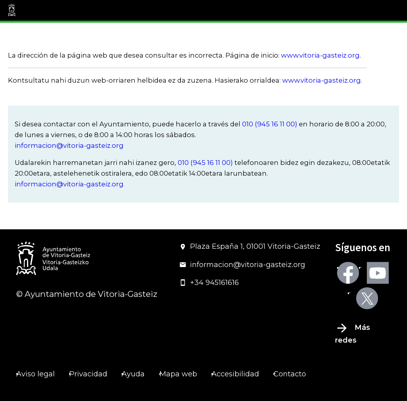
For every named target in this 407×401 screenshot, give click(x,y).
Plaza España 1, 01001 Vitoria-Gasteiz (249, 246)
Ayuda (133, 374)
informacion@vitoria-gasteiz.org (69, 145)
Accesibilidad (235, 374)
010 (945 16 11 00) (269, 124)
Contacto (289, 374)
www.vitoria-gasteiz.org (320, 55)
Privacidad (88, 374)
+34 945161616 (209, 282)
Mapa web (178, 374)
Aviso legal (35, 374)
